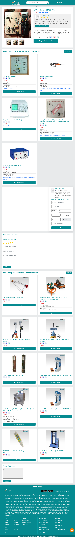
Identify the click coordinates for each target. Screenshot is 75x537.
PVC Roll (55, 505)
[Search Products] (27, 2)
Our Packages (42, 523)
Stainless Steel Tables (36, 494)
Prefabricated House (52, 499)
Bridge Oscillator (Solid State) (12, 164)
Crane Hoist (28, 503)
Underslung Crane (14, 503)
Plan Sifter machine (19, 506)
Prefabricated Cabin (9, 499)
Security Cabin (63, 496)
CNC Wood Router (59, 500)
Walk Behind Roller (50, 493)
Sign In (59, 2)
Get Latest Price (43, 11)
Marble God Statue (48, 505)
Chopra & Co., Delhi (8, 87)
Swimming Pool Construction (40, 511)
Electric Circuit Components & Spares (12, 5)
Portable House (8, 497)
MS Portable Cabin (46, 497)
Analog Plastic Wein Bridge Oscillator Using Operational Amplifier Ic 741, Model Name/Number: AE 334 (55, 120)
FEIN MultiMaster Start (46, 75)
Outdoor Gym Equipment (13, 512)
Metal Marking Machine (38, 505)
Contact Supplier (43, 25)
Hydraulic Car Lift (35, 496)
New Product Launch (44, 528)
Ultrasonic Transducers (62, 506)
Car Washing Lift (28, 509)
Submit (7, 266)
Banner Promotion (43, 525)
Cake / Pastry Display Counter (16, 505)
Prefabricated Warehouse (41, 499)
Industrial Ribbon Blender (15, 494)
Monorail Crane (35, 503)
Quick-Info (7, 528)
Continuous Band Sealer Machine (12, 508)
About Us (7, 519)
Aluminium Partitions (26, 494)
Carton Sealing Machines (58, 494)
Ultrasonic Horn (27, 506)
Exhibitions (7, 530)
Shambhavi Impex (46, 14)
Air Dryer (57, 508)
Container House (8, 500)
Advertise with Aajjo (43, 521)
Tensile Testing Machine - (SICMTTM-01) (52, 450)
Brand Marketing (43, 526)
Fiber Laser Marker (28, 505)
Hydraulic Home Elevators (15, 496)
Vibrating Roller (59, 493)
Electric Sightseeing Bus (25, 512)
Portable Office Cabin (19, 499)
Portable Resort (37, 497)
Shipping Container (62, 499)
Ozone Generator (9, 514)
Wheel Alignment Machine (45, 509)
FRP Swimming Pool (28, 511)
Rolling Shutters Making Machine (16, 509)
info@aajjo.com (59, 524)
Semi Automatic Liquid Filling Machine (45, 508)
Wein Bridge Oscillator (25, 5)
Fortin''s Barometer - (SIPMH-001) (13, 374)
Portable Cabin (29, 493)
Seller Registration (43, 519)
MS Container (64, 497)
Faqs (6, 532)
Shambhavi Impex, (7, 125)
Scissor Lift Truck (44, 496)
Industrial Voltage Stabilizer (41, 502)
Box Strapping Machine (47, 494)
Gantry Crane (22, 503)
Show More (68, 50)
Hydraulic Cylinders (39, 500)
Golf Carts (33, 512)
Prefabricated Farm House (18, 497)
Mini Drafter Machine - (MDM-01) (13, 297)
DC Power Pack (30, 500)
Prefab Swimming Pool (18, 511)
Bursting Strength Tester (51, 503)
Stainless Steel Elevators (53, 496)
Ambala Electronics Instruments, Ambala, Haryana (52, 134)
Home (3, 5)
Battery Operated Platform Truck (50, 512)
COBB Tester (42, 503)
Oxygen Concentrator (62, 512)
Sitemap (7, 521)
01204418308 (58, 519)
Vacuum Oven (16, 500)
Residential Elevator (26, 496)
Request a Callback (45, 40)
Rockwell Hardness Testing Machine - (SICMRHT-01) (56, 374)
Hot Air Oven (23, 500)
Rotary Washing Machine (28, 502)
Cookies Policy (25, 519)
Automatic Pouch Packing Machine (28, 508)
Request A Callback (37, 485)
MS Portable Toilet (29, 497)
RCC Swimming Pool (52, 511)
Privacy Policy (25, 523)
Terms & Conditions (26, 521)
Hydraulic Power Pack (49, 500)
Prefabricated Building (30, 499)
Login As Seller (42, 532)
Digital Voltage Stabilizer (53, 502)
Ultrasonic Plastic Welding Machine (48, 506)
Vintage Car (39, 512)
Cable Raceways (35, 506)
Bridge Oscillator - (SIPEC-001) (12, 119)
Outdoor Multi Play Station (40, 493)
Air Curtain (60, 505)
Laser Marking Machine (20, 493)
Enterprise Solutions (43, 530)
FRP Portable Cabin (55, 497)
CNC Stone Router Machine (15, 502)
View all (69, 272)
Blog (6, 526)
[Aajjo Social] (60, 490)
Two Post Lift (35, 509)
